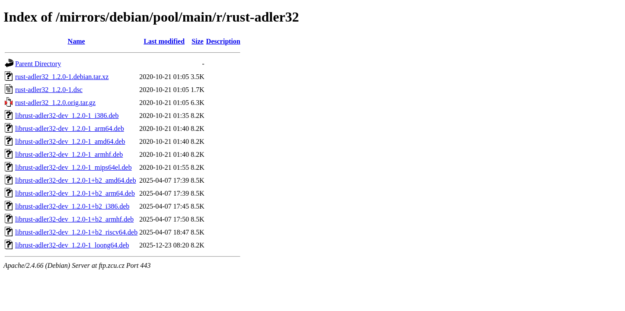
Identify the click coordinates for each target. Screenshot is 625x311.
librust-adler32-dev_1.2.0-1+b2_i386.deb (72, 206)
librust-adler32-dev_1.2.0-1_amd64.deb (70, 141)
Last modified (164, 41)
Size (197, 41)
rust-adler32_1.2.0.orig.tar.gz (55, 102)
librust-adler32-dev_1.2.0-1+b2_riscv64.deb (76, 232)
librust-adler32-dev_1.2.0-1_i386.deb (67, 115)
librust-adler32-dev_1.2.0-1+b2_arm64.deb (75, 193)
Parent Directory (38, 63)
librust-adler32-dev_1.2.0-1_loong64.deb (72, 245)
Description (223, 41)
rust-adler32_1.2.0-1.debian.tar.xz (61, 76)
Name (76, 41)
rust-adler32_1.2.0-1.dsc (49, 89)
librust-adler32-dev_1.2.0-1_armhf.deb (69, 154)
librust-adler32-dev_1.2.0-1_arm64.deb (69, 128)
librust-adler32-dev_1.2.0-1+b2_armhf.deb (74, 219)
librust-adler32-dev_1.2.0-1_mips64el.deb (73, 167)
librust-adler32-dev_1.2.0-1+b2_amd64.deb (75, 180)
